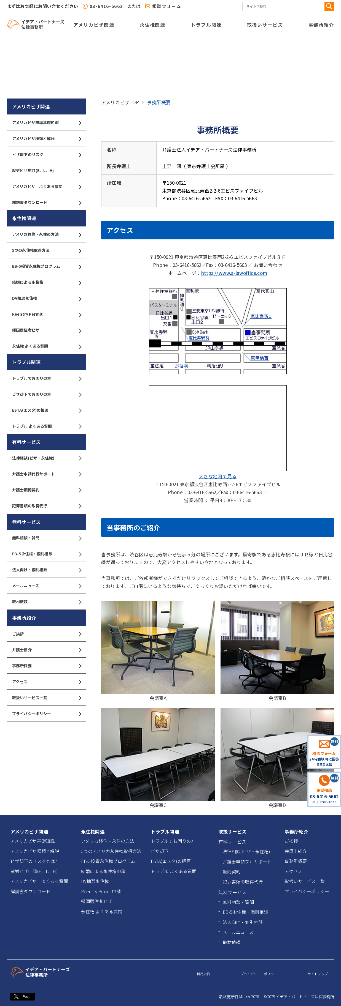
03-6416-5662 (106, 6)
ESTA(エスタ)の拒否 (46, 410)
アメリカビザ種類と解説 (46, 138)
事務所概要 (46, 666)
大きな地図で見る (218, 476)
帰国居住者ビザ (46, 330)
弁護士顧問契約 (46, 490)
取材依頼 (46, 602)
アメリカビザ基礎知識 (32, 841)
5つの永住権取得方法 (46, 250)
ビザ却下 (160, 851)
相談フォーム (166, 6)
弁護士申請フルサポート (247, 861)
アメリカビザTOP (120, 102)
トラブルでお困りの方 (46, 378)
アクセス (46, 682)
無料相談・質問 (46, 538)
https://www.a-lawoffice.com (234, 272)
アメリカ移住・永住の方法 (46, 234)
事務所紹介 (321, 24)
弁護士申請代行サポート (46, 474)
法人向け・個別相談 (46, 570)
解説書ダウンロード (46, 202)
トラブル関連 (206, 24)
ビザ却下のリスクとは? (33, 861)
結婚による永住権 (46, 282)
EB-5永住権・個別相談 (46, 554)
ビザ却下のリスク (46, 154)
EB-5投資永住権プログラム (46, 266)
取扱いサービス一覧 (46, 698)
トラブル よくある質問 (46, 426)
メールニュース (46, 586)
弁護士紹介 (46, 650)
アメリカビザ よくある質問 (46, 186)
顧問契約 (232, 871)
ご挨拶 (46, 634)
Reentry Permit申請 (101, 891)
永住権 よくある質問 (46, 346)
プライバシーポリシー (46, 714)
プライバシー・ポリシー (258, 973)
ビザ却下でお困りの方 (46, 394)
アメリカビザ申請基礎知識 (46, 122)
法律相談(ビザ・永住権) (46, 458)
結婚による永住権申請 (103, 871)
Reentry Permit (46, 314)
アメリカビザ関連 (93, 24)
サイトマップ (318, 973)
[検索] (329, 6)
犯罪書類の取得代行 (46, 506)
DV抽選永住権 (46, 298)
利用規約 (203, 973)
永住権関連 (152, 24)
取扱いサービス (265, 24)
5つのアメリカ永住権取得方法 (111, 851)
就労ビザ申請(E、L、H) (46, 170)
